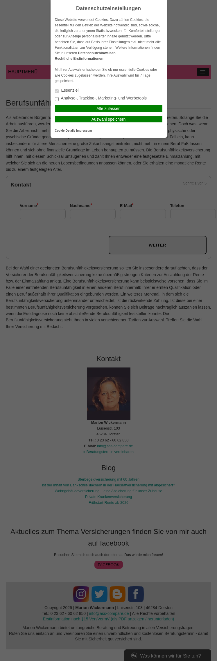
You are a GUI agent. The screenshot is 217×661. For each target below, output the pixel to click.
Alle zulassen (108, 108)
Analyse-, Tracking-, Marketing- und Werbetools (101, 98)
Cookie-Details (65, 130)
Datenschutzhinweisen (97, 53)
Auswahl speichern (109, 119)
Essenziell (67, 90)
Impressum (84, 130)
